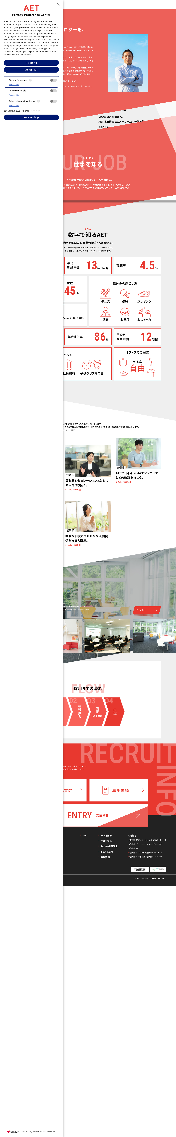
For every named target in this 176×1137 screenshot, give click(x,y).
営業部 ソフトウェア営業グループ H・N (145, 1103)
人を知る (127, 4)
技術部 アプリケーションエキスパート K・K (147, 1091)
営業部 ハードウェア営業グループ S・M (146, 1108)
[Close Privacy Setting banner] (58, 4)
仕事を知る (112, 4)
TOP (86, 4)
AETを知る (98, 4)
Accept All (31, 69)
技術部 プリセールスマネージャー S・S (145, 1095)
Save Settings (31, 117)
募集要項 (105, 1108)
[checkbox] (53, 80)
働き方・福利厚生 (144, 4)
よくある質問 (106, 1103)
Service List (14, 85)
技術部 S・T (134, 1099)
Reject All (31, 63)
